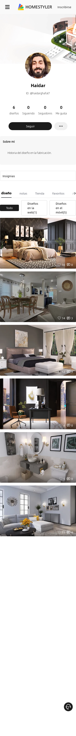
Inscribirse (64, 7)
